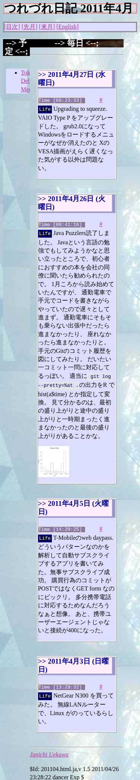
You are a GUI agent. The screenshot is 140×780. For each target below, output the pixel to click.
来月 (47, 27)
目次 (12, 27)
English (67, 27)
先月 (29, 27)
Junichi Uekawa (49, 747)
